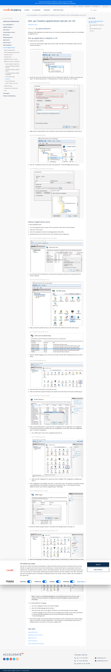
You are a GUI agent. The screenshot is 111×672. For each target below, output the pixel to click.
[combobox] (32, 25)
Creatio (74, 6)
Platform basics (7, 27)
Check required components (12, 64)
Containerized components (11, 88)
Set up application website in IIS (97, 25)
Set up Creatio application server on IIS (96, 22)
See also (92, 30)
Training (47, 10)
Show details (80, 669)
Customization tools (9, 32)
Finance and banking (9, 96)
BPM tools (6, 35)
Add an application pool (96, 28)
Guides (26, 10)
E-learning (36, 10)
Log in (106, 6)
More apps (6, 93)
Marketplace (87, 6)
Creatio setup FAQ (32, 640)
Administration (7, 45)
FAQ (5, 90)
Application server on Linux (11, 59)
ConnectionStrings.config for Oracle (12, 70)
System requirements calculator (36, 643)
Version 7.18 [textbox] (32, 24)
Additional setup (32, 637)
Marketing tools (7, 37)
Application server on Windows (57, 15)
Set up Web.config (9, 76)
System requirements (9, 50)
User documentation (32, 15)
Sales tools (6, 40)
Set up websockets (33, 632)
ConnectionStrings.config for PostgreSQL (12, 73)
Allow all (98, 651)
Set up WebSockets (10, 81)
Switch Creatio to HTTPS (11, 83)
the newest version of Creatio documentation (62, 3)
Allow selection (98, 657)
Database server (8, 54)
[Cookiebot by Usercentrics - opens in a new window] (10, 669)
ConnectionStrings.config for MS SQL (12, 66)
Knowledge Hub (95, 6)
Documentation (7, 18)
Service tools (7, 42)
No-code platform (8, 24)
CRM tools (6, 29)
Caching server (8, 57)
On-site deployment (44, 15)
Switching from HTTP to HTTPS (36, 635)
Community (80, 6)
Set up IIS (7, 79)
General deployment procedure (12, 52)
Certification (58, 10)
